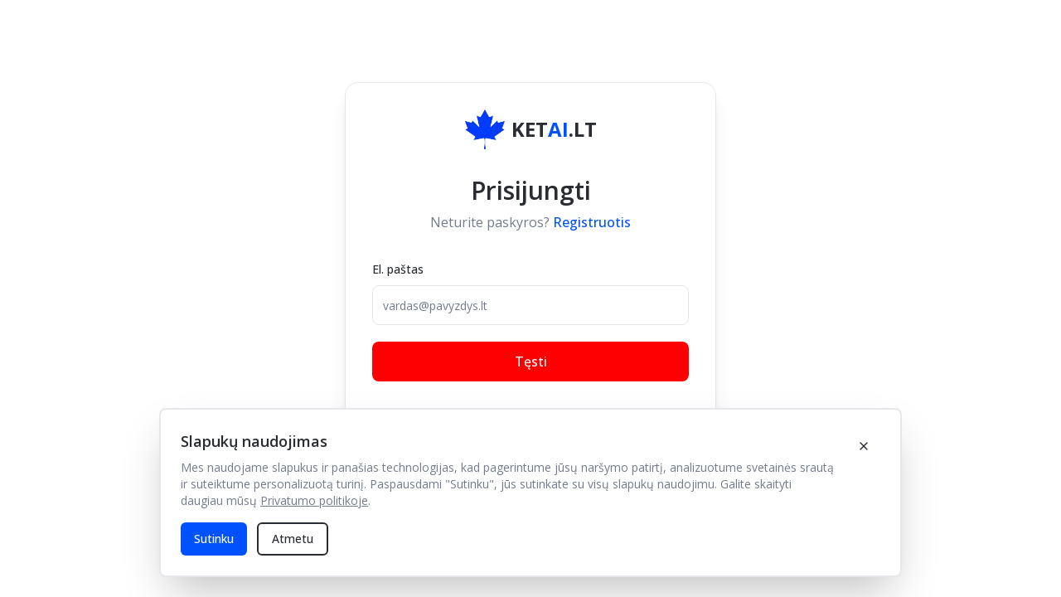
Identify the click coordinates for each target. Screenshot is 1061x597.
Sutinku (214, 538)
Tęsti (531, 361)
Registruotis (592, 222)
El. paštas (398, 269)
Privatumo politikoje (314, 500)
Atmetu (292, 538)
